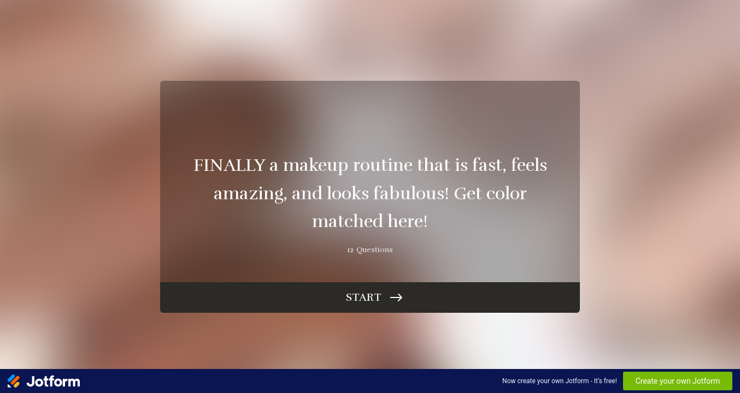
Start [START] (363, 297)
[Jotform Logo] (44, 381)
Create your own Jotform (678, 381)
